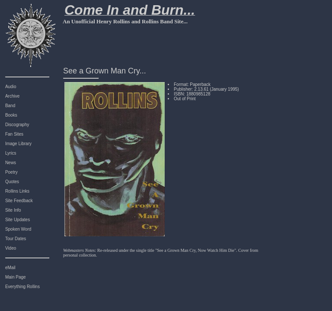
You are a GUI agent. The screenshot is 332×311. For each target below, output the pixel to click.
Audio (10, 86)
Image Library (18, 143)
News (10, 162)
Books (11, 115)
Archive (12, 96)
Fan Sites (14, 134)
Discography (17, 124)
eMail (10, 267)
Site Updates (17, 219)
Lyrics (10, 153)
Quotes (12, 181)
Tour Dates (15, 238)
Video (10, 248)
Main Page (15, 277)
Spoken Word (18, 229)
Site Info (13, 210)
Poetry (11, 172)
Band (10, 105)
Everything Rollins (22, 286)
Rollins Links (17, 191)
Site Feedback (19, 200)
